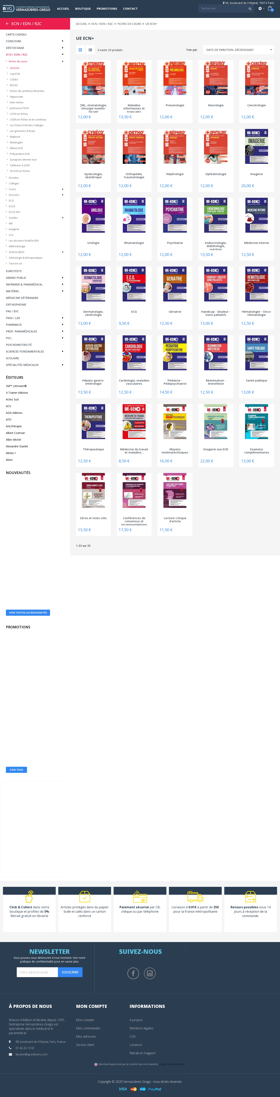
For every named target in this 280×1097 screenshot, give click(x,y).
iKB (11, 223)
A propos (136, 1020)
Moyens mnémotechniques (175, 451)
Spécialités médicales (22, 365)
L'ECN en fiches (19, 114)
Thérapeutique (93, 449)
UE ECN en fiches (20, 171)
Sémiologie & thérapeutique (25, 257)
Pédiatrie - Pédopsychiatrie (175, 382)
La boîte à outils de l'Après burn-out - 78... (36, 525)
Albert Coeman (15, 433)
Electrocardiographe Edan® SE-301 (36, 747)
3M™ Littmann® (16, 386)
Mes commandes (88, 1028)
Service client (85, 1045)
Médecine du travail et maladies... (134, 451)
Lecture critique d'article (175, 519)
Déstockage (15, 48)
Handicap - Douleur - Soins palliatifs (215, 313)
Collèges (14, 183)
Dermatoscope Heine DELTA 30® (36, 678)
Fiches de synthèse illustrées (27, 91)
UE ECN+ (15, 68)
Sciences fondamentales (25, 351)
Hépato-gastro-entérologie (93, 382)
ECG (11, 200)
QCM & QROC (17, 252)
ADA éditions (14, 413)
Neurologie (216, 105)
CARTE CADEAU (16, 34)
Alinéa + (11, 453)
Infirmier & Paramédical (24, 284)
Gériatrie (175, 311)
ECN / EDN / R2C (26, 23)
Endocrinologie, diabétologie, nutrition (216, 245)
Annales (14, 177)
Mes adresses (86, 1036)
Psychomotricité (19, 345)
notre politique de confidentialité (53, 959)
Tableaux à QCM (20, 165)
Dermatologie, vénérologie (93, 313)
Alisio (9, 460)
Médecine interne (256, 243)
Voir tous (16, 769)
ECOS (12, 206)
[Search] (226, 8)
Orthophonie (16, 304)
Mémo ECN (16, 148)
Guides (13, 217)
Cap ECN (15, 74)
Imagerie (14, 229)
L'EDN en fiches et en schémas (28, 119)
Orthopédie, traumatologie (134, 175)
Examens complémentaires (256, 451)
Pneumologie (175, 105)
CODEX (14, 79)
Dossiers (14, 195)
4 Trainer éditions (17, 393)
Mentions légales (141, 1028)
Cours (12, 189)
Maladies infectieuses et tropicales (134, 108)
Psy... (9, 338)
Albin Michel (13, 439)
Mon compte (85, 1020)
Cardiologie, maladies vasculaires (134, 382)
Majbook (15, 136)
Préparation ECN (20, 154)
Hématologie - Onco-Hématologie (257, 313)
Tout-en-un (15, 263)
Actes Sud (12, 399)
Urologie (93, 243)
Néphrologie (175, 174)
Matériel (12, 291)
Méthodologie (17, 246)
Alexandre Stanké (17, 446)
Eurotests (14, 271)
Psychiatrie (175, 243)
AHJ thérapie (14, 426)
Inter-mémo (17, 102)
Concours (13, 41)
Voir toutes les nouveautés (28, 612)
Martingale (16, 142)
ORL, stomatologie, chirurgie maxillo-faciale (93, 108)
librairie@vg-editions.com (31, 1054)
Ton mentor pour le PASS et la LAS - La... (36, 591)
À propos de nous (30, 1006)
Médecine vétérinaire (22, 298)
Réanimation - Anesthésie (216, 382)
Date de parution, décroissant (240, 49)
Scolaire (12, 358)
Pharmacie (14, 324)
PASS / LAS (13, 318)
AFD (8, 419)
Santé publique (256, 380)
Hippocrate (16, 96)
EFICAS (14, 85)
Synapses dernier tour (23, 159)
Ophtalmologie (215, 174)
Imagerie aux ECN (215, 449)
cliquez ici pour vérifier (172, 1064)
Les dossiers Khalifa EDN (24, 240)
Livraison (136, 1045)
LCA (11, 235)
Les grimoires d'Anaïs (22, 131)
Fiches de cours (18, 61)
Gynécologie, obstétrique (93, 175)
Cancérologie (256, 105)
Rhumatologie (134, 243)
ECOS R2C (14, 212)
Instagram (150, 973)
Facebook (133, 973)
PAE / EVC (12, 311)
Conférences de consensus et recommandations (134, 520)
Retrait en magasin (143, 1053)
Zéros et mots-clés (93, 518)
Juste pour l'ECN (19, 108)
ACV (8, 406)
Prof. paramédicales (21, 331)
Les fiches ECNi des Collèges (27, 125)
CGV (133, 1036)
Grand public (16, 278)
